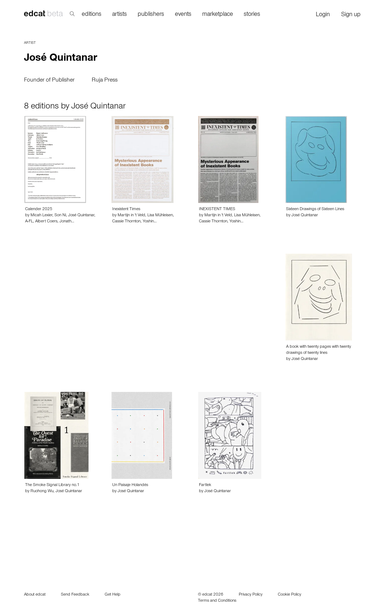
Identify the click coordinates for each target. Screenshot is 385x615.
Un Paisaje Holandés (130, 485)
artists (119, 15)
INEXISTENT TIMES (217, 209)
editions (91, 15)
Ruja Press (105, 80)
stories (252, 15)
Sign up (351, 15)
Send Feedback (75, 595)
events (183, 15)
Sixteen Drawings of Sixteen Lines (315, 209)
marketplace (217, 15)
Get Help (112, 595)
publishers (151, 15)
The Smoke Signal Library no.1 (52, 485)
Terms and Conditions (217, 601)
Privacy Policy (250, 595)
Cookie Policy (289, 595)
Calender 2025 (38, 209)
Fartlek (205, 485)
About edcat (35, 595)
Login (323, 15)
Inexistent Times (126, 209)
